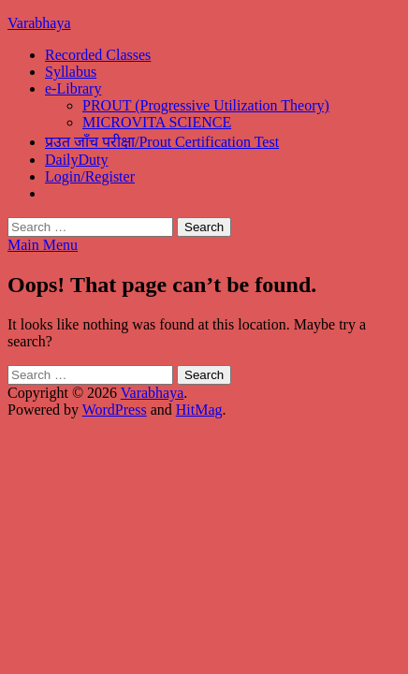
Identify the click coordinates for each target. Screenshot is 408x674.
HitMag (199, 410)
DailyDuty (77, 160)
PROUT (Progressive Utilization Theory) (205, 105)
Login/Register (90, 176)
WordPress (114, 410)
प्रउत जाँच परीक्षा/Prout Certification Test (162, 142)
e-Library (73, 88)
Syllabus (70, 72)
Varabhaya (39, 23)
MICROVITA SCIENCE (156, 122)
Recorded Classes (98, 55)
